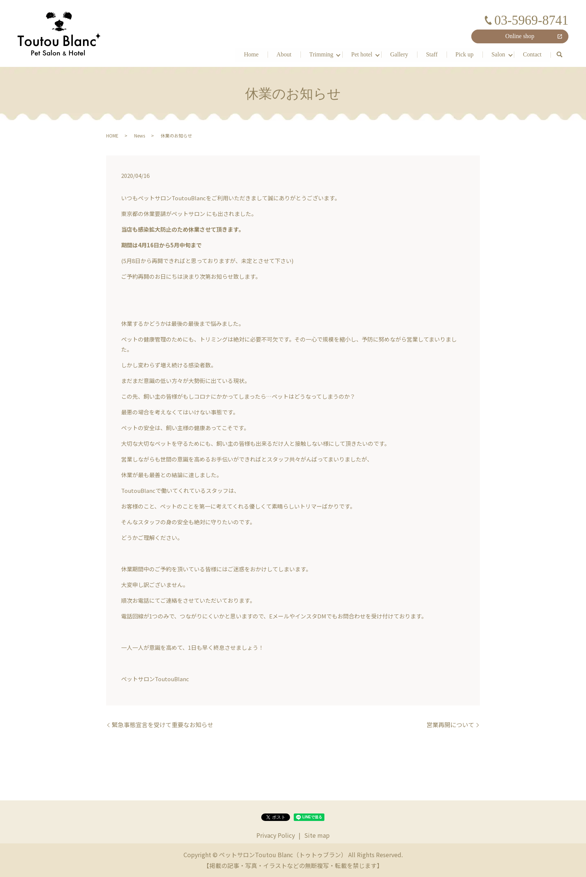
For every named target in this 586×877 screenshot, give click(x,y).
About (283, 54)
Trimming (321, 54)
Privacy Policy (275, 835)
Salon (498, 54)
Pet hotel (361, 54)
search (559, 54)
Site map (317, 835)
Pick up (464, 54)
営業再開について (450, 724)
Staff (431, 54)
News (139, 135)
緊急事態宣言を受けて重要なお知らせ (162, 724)
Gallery (399, 54)
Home (251, 54)
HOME (112, 135)
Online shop (519, 36)
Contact (532, 54)
